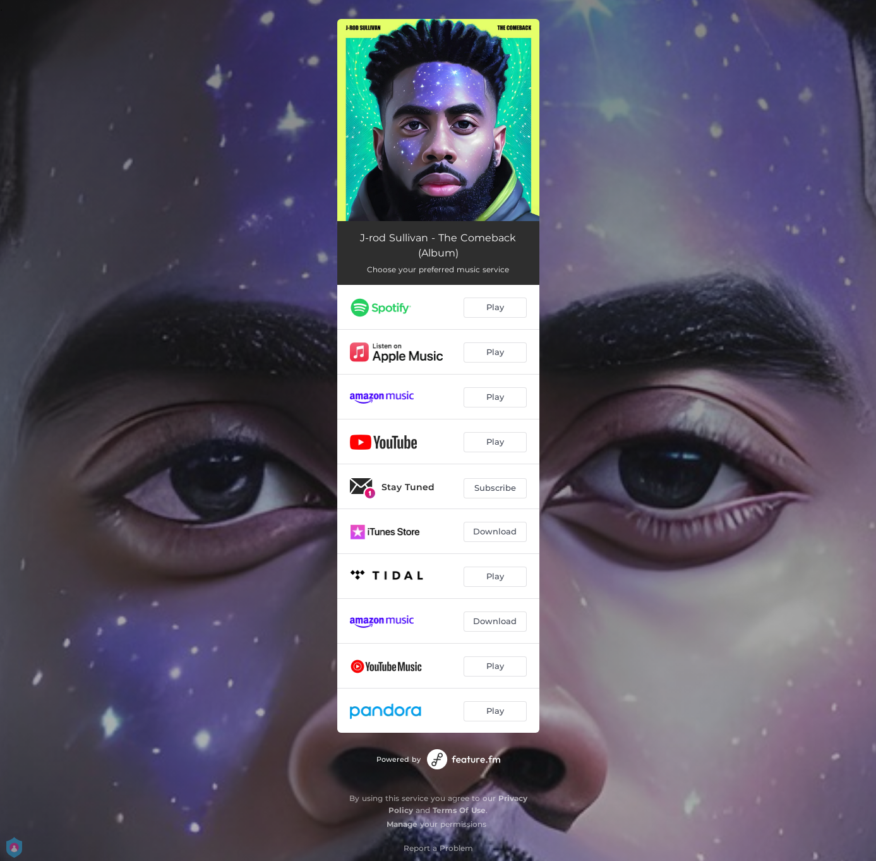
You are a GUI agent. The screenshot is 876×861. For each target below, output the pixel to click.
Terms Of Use (459, 810)
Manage (402, 824)
